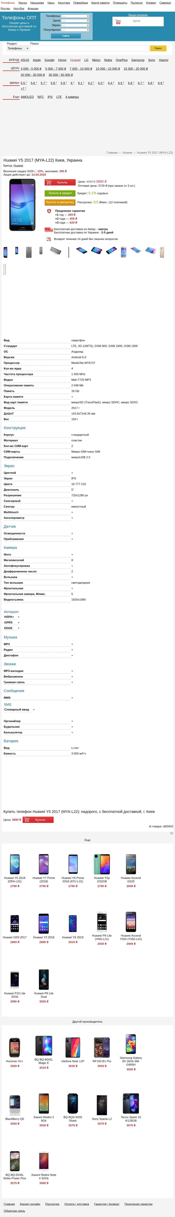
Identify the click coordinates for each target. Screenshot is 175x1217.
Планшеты (120, 2)
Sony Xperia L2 (102, 1119)
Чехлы (22, 2)
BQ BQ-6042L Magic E (44, 1061)
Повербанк (80, 2)
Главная (9, 1204)
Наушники (37, 2)
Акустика (64, 2)
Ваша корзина (138, 15)
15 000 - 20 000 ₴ (136, 68)
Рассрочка (52, 1204)
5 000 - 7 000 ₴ (55, 68)
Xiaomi (163, 60)
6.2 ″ (91, 83)
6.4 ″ (111, 83)
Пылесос (137, 2)
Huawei (75, 60)
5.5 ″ (24, 83)
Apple (37, 60)
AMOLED (27, 97)
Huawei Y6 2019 (72, 937)
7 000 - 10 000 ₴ (81, 68)
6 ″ (72, 83)
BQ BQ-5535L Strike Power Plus (14, 1176)
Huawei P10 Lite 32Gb (14, 995)
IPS (50, 97)
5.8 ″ (54, 83)
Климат (151, 2)
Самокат (165, 2)
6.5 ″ (121, 83)
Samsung (137, 60)
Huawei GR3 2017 (15, 937)
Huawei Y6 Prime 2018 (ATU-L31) (73, 879)
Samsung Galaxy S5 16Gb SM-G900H (131, 1061)
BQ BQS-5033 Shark (73, 1119)
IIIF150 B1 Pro (101, 1061)
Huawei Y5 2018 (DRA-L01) (14, 879)
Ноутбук (19, 8)
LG (86, 60)
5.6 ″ (34, 83)
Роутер (5, 8)
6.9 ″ (161, 83)
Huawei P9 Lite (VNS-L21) (102, 937)
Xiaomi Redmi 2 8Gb (43, 1119)
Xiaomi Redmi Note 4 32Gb (43, 1176)
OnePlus (122, 60)
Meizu (96, 60)
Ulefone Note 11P (72, 1061)
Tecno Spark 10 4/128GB (131, 1119)
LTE (59, 97)
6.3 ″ (101, 83)
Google (49, 60)
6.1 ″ (81, 83)
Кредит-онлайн (30, 1204)
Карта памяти (100, 2)
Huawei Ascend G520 (131, 879)
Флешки (33, 8)
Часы (51, 2)
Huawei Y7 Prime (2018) (43, 879)
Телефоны (8, 2)
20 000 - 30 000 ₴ (33, 75)
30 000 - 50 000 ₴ (61, 75)
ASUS (25, 60)
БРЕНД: (14, 60)
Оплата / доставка (76, 1204)
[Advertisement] (87, 126)
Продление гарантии (138, 1204)
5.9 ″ (64, 83)
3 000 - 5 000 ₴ (31, 68)
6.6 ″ (131, 83)
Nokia (108, 60)
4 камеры (72, 97)
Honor (62, 60)
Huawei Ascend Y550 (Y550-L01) (131, 937)
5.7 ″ (44, 83)
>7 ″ (23, 88)
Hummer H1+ (14, 1061)
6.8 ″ (151, 83)
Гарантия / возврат (106, 1204)
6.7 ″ (141, 83)
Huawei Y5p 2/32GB (102, 879)
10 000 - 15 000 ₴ (108, 68)
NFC (40, 97)
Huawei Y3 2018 (43, 937)
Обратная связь (14, 1211)
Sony (151, 60)
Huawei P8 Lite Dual (43, 995)
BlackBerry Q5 (14, 1119)
